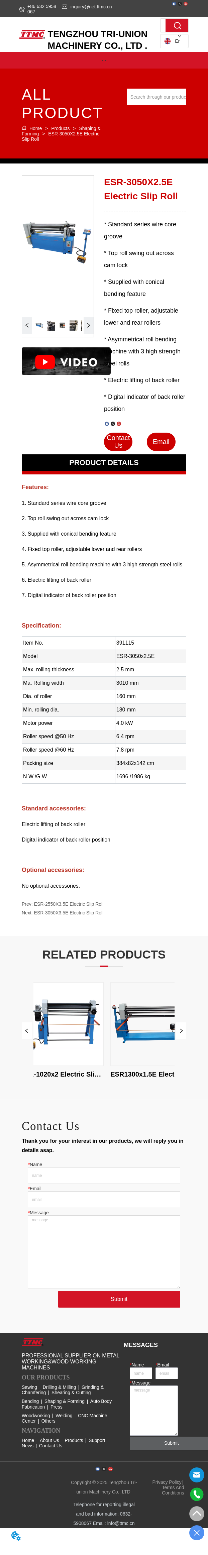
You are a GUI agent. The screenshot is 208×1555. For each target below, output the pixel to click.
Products (60, 128)
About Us (49, 1440)
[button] (104, 60)
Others (48, 1421)
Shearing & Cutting (71, 1392)
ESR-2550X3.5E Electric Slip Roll (69, 904)
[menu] (103, 60)
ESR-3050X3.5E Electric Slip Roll (69, 912)
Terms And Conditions (173, 1490)
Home (35, 128)
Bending (30, 1401)
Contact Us (50, 1445)
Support (97, 1440)
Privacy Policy (167, 1482)
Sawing (29, 1387)
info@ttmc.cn (121, 1523)
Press (56, 1407)
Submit (119, 1299)
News (27, 1445)
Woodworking (36, 1415)
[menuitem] (103, 60)
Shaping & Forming (64, 1401)
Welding (64, 1415)
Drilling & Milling (59, 1387)
